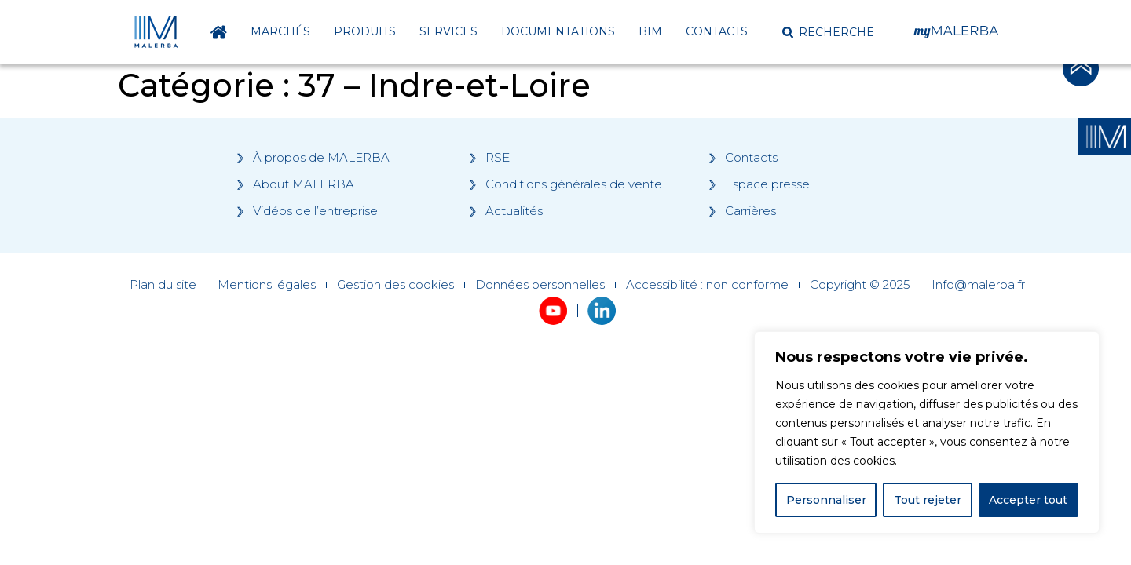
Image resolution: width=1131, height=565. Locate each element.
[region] (927, 432)
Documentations (558, 31)
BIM (650, 31)
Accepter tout (1028, 500)
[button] (828, 32)
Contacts (717, 31)
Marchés (280, 31)
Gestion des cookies (395, 285)
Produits (365, 31)
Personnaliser (826, 500)
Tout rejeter (927, 500)
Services (448, 31)
